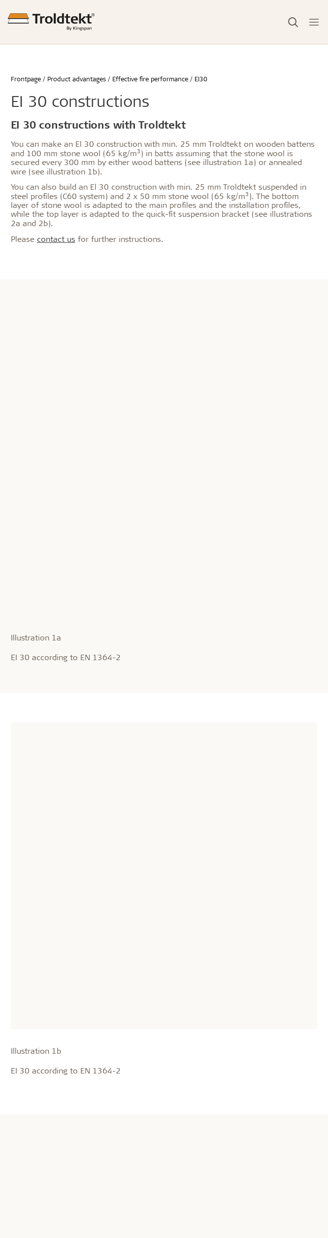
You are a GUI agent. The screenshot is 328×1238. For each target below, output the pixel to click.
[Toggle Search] (293, 22)
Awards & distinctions (198, 1036)
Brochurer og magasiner (202, 1167)
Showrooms (30, 1167)
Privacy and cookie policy (204, 1093)
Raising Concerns (191, 1107)
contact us (56, 238)
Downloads (182, 1181)
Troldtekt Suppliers (193, 1079)
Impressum (181, 1050)
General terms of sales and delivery (219, 1065)
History (175, 1022)
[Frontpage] (51, 22)
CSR (170, 1007)
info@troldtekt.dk (38, 1026)
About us (182, 988)
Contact (26, 1148)
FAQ (170, 1196)
